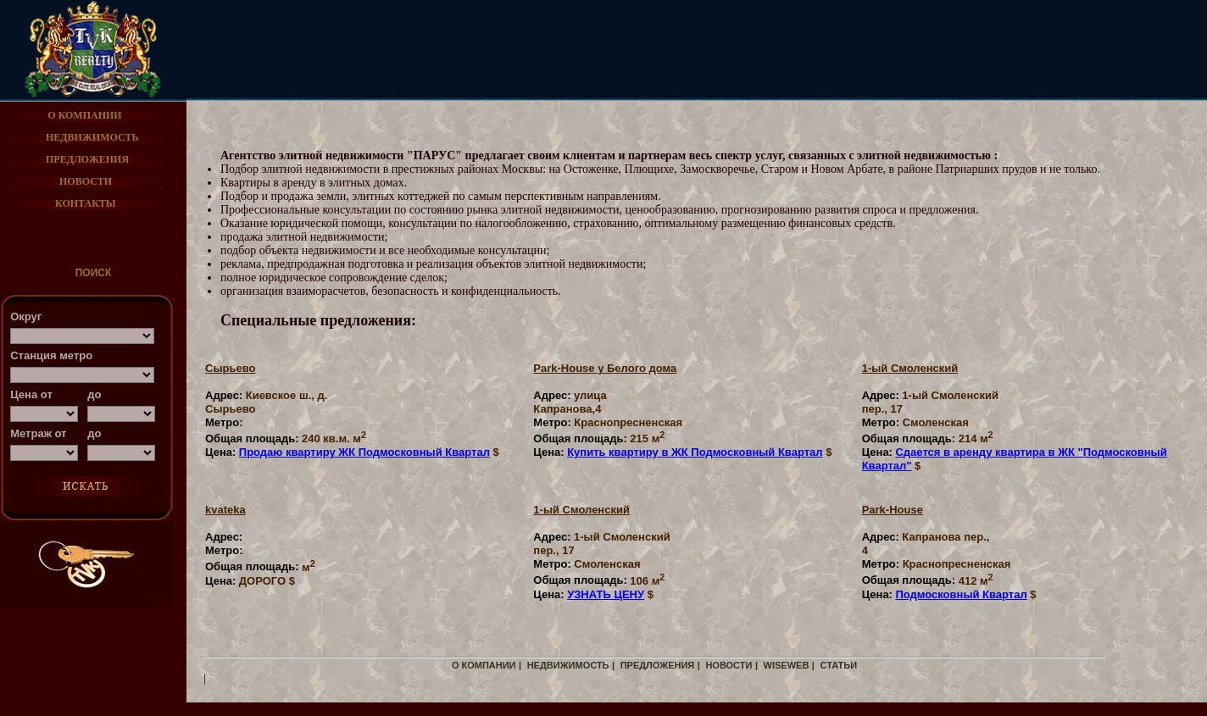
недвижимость (568, 665)
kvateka (225, 509)
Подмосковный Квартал (960, 594)
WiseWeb (786, 665)
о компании (484, 665)
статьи (838, 665)
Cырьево (230, 368)
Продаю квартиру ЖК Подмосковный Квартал (364, 452)
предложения (657, 665)
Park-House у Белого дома (604, 368)
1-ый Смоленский (910, 368)
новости (728, 665)
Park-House (892, 509)
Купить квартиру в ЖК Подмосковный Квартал (694, 452)
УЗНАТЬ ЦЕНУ (605, 594)
